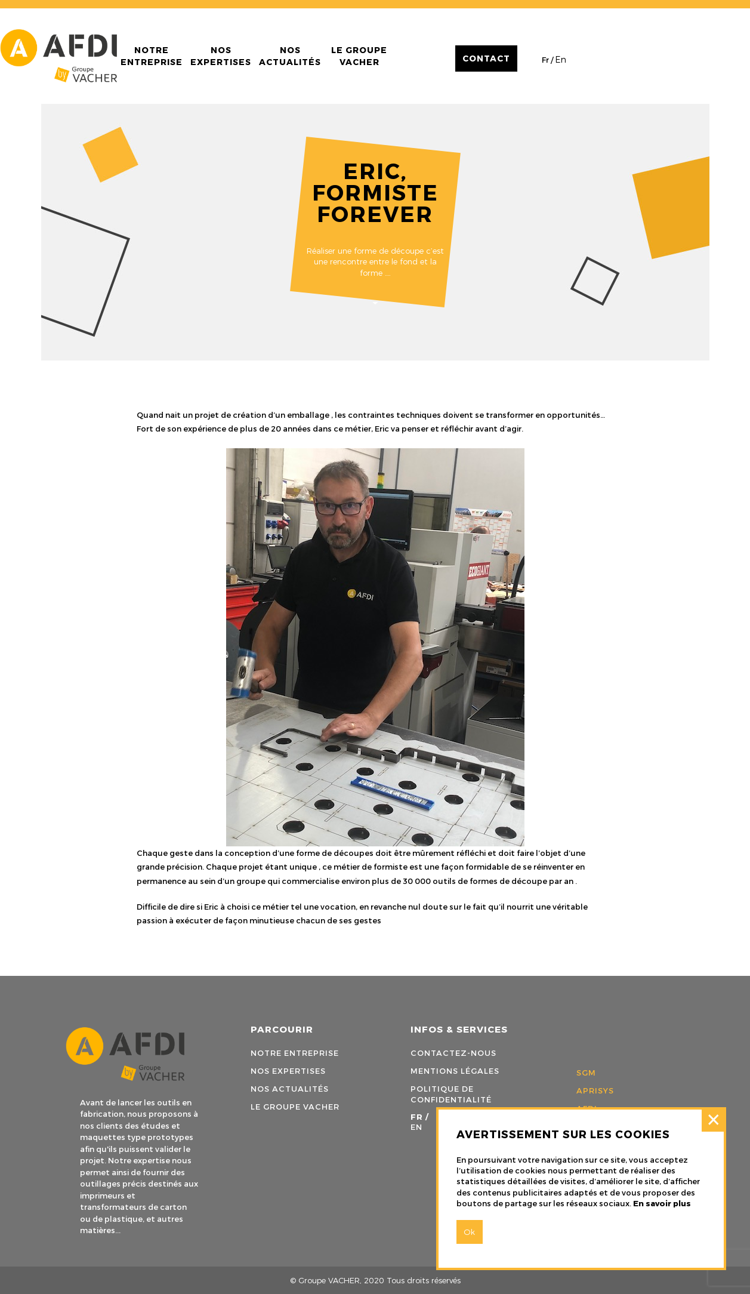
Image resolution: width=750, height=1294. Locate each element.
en (561, 59)
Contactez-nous (453, 1053)
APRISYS (595, 1090)
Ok (470, 1232)
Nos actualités (290, 56)
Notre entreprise (152, 56)
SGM (586, 1072)
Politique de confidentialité (451, 1094)
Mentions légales (455, 1071)
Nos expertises (220, 56)
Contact (486, 58)
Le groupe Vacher (359, 56)
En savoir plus (662, 1203)
